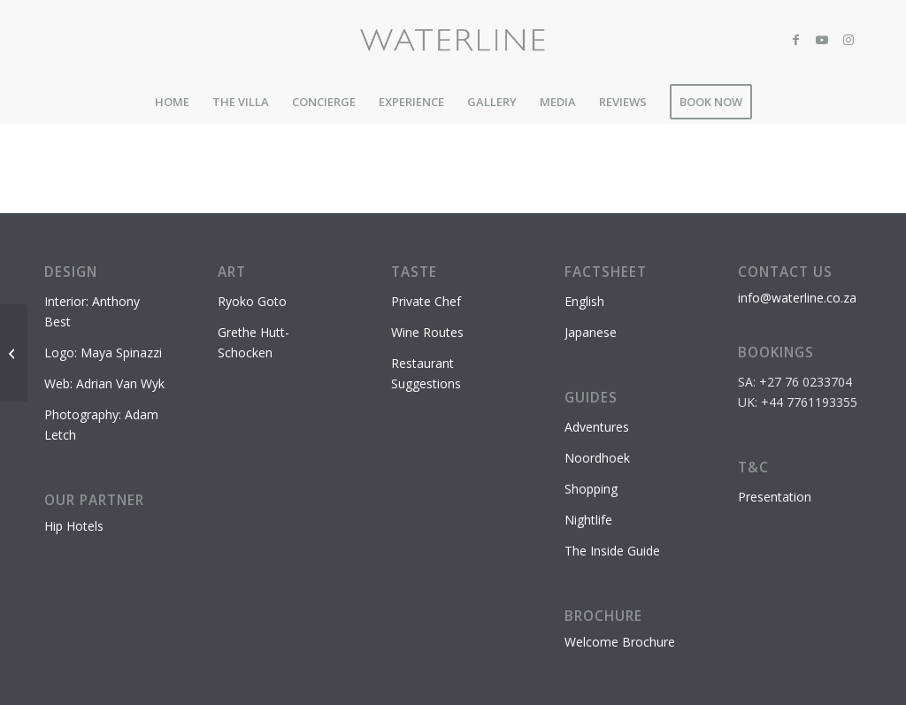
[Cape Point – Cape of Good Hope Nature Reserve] (13, 353)
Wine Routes (427, 332)
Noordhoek (597, 457)
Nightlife (588, 519)
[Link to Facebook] (795, 40)
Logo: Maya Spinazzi (103, 352)
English (584, 301)
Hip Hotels (74, 525)
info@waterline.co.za (797, 297)
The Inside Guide (612, 550)
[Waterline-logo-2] (453, 40)
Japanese (590, 332)
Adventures (596, 426)
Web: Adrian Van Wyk (104, 383)
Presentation (774, 496)
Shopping (591, 488)
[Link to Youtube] (822, 40)
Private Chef (426, 301)
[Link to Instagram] (848, 40)
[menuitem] (172, 102)
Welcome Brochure (619, 641)
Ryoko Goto (252, 301)
